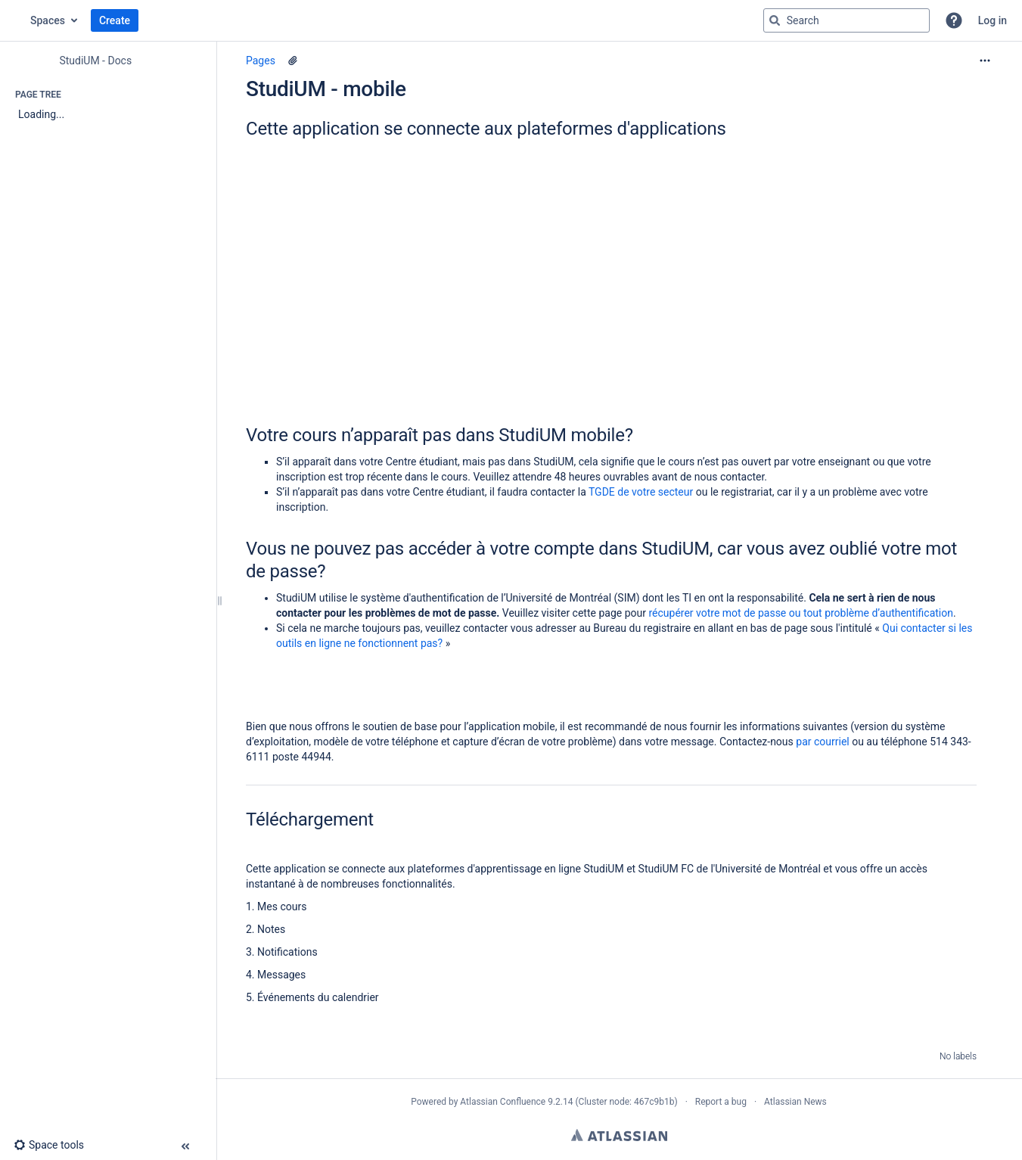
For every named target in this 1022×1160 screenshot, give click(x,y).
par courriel (822, 741)
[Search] (775, 20)
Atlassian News (795, 1101)
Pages (260, 60)
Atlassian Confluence (502, 1101)
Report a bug (721, 1101)
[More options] (985, 60)
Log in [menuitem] (992, 20)
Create (114, 20)
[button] (954, 20)
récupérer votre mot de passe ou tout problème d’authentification (800, 613)
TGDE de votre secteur (641, 492)
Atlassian (619, 1135)
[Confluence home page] (15, 20)
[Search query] (846, 20)
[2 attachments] (293, 60)
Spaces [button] (47, 20)
